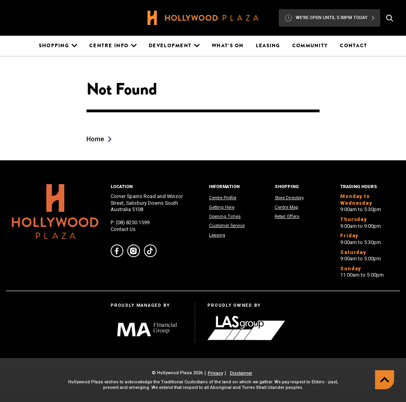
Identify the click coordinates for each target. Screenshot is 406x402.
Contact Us (123, 229)
